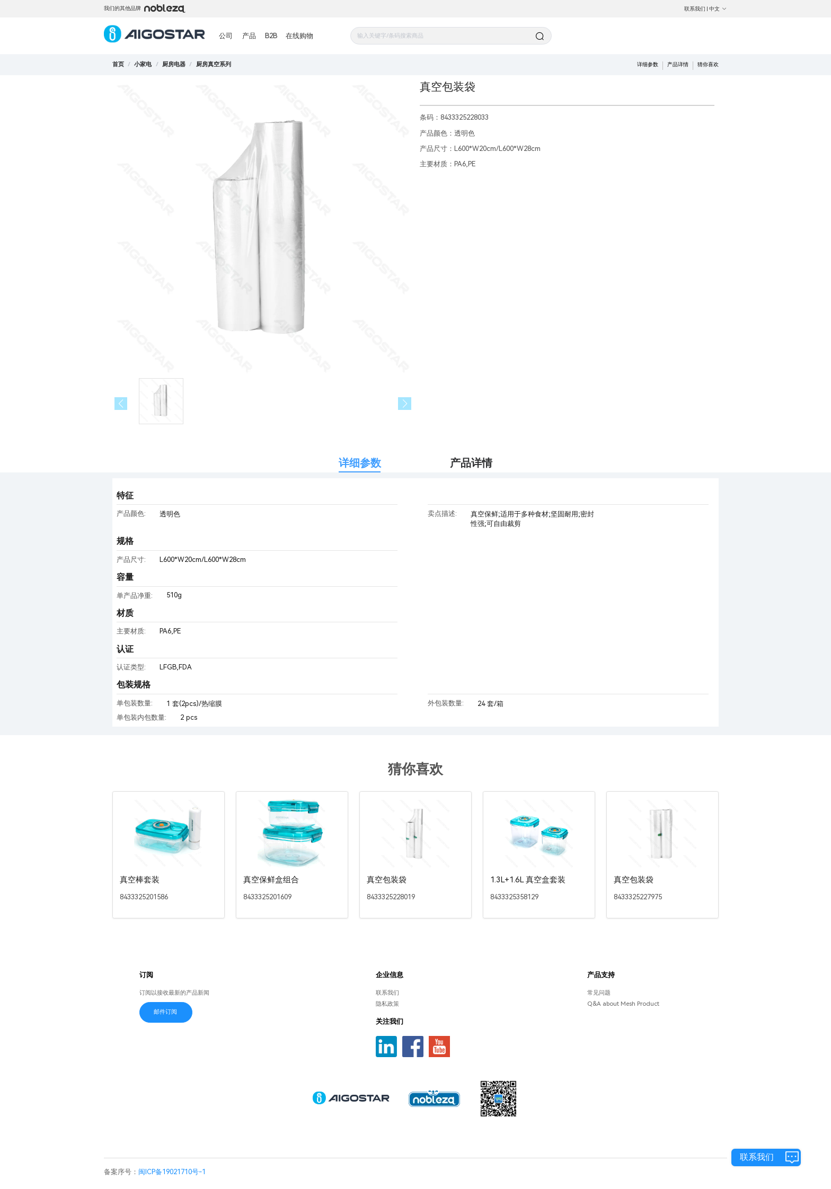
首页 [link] (118, 64)
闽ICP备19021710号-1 (172, 1172)
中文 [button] (718, 9)
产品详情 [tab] (471, 463)
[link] (143, 64)
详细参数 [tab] (360, 463)
